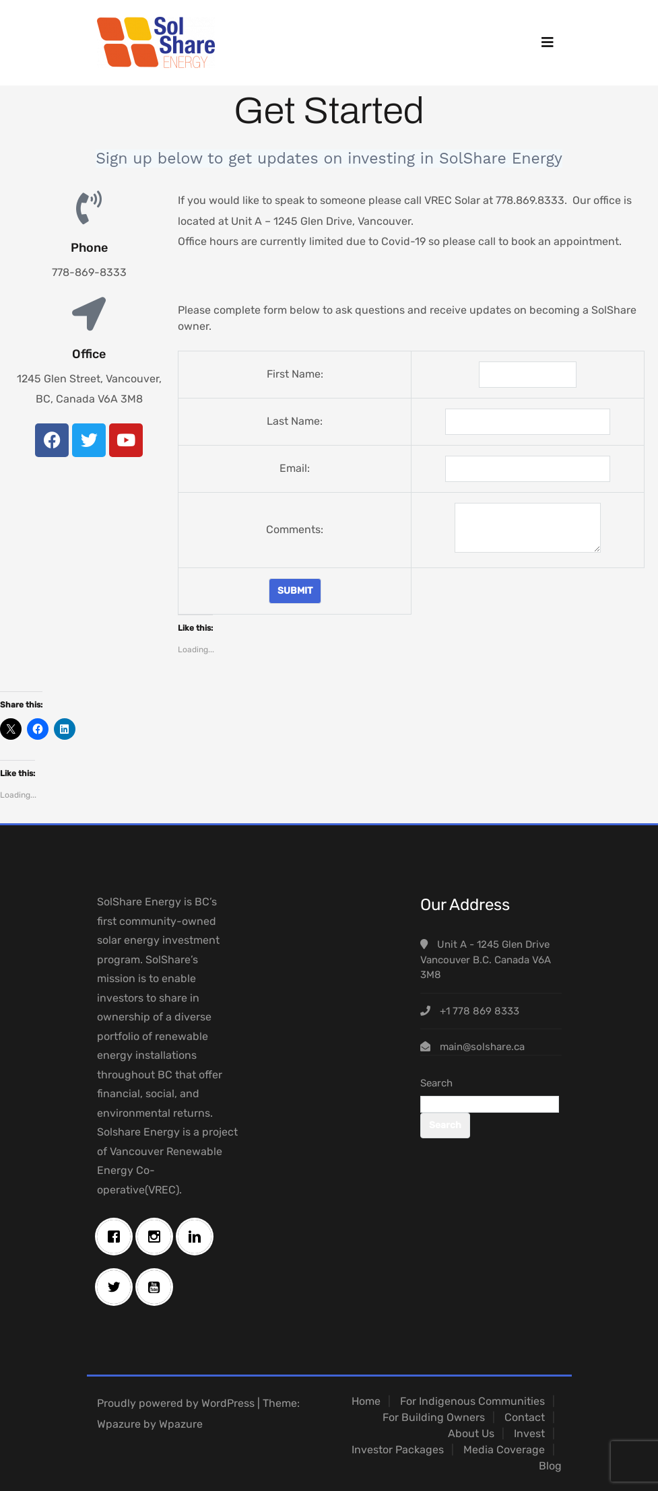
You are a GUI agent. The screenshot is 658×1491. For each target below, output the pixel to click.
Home (366, 1401)
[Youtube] (157, 1287)
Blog (550, 1465)
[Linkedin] (198, 1236)
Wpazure (119, 1424)
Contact (524, 1417)
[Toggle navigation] (547, 42)
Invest (529, 1433)
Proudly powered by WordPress (176, 1403)
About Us (471, 1433)
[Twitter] (117, 1287)
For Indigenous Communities (472, 1401)
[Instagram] (157, 1236)
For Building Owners (434, 1417)
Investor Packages (398, 1449)
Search (436, 1083)
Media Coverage (504, 1449)
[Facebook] (117, 1236)
